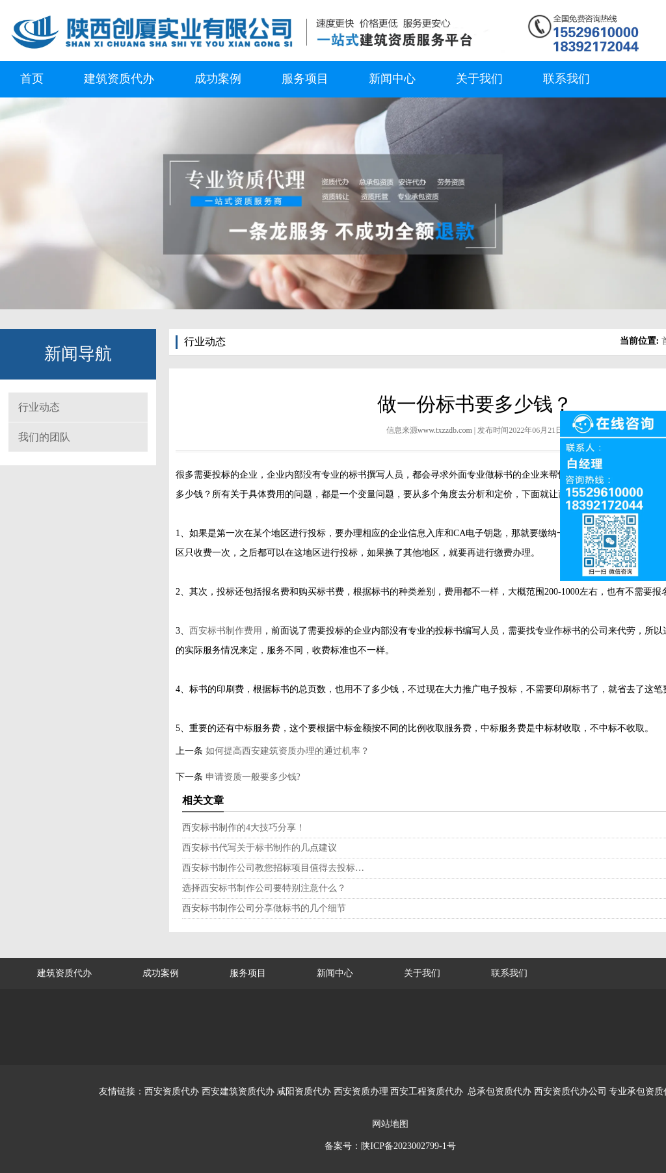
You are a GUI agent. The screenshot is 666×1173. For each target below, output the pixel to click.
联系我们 (566, 78)
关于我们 (479, 78)
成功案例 (217, 78)
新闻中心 (392, 78)
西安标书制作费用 (225, 631)
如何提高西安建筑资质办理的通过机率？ (286, 751)
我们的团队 (44, 437)
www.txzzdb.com (445, 430)
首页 (32, 78)
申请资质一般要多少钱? (251, 777)
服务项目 (305, 78)
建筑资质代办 (119, 78)
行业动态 (39, 407)
